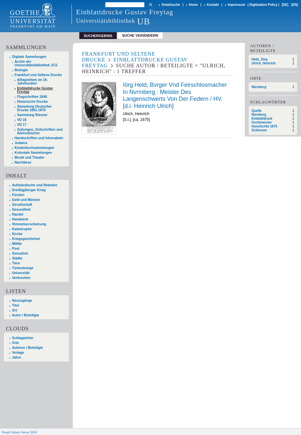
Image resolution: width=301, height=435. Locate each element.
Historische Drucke (32, 101)
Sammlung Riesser (32, 115)
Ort (14, 310)
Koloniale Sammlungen (33, 152)
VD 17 (22, 124)
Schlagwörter (22, 338)
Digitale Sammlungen (29, 57)
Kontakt (213, 5)
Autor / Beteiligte (25, 315)
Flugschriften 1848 (32, 97)
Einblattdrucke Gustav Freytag (35, 90)
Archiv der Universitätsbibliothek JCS (36, 63)
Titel (15, 305)
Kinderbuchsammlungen (34, 148)
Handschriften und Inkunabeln (39, 138)
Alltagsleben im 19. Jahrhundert (32, 81)
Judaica (21, 143)
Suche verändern (140, 35)
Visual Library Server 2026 (19, 432)
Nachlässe (23, 162)
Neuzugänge (22, 300)
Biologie (21, 70)
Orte (15, 343)
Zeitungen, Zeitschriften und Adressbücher (40, 131)
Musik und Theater (30, 157)
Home (193, 5)
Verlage (18, 352)
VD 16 (22, 120)
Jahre (16, 357)
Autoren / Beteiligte (27, 347)
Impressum (236, 5)
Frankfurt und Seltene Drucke (38, 75)
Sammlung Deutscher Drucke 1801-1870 (34, 108)
